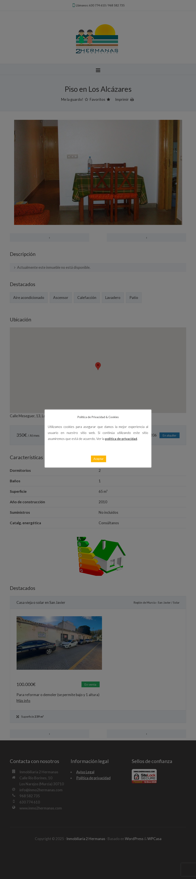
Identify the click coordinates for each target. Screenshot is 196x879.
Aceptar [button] (99, 458)
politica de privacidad (121, 439)
